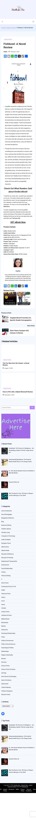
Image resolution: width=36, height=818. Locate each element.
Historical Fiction (6, 593)
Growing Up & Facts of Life (8, 586)
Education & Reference (7, 554)
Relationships (5, 651)
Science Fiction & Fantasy (8, 669)
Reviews (3, 658)
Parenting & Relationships (8, 633)
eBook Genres (5, 547)
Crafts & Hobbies (6, 539)
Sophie (5, 51)
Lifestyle (3, 608)
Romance (3, 662)
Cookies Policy (5, 790)
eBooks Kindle (5, 550)
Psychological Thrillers (7, 647)
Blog (2, 521)
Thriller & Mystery (6, 687)
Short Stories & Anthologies (8, 676)
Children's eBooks (6, 529)
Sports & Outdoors (6, 680)
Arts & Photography (6, 514)
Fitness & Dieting (6, 575)
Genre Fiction (5, 583)
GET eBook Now (18, 222)
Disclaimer (11, 789)
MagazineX (25, 786)
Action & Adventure (6, 511)
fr (1, 579)
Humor (3, 604)
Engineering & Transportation (9, 561)
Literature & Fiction (6, 615)
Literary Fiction (8, 39)
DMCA (17, 789)
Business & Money (6, 525)
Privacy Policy (22, 790)
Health (3, 590)
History (3, 597)
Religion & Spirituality (7, 655)
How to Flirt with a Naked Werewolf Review (18, 392)
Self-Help (3, 673)
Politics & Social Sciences (8, 644)
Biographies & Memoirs (7, 518)
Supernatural (4, 683)
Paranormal (4, 629)
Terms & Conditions (29, 790)
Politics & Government (7, 640)
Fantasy (3, 572)
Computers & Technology (8, 536)
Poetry (3, 637)
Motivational (4, 622)
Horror (3, 601)
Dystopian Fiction (6, 543)
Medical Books (5, 619)
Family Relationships (7, 568)
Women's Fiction (5, 694)
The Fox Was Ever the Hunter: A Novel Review (16, 364)
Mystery (3, 626)
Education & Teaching (7, 557)
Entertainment (5, 565)
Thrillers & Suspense (6, 691)
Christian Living (5, 532)
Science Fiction (5, 665)
